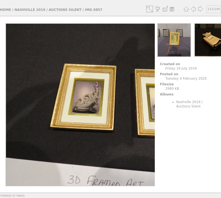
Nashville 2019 (29, 10)
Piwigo (20, 195)
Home (5, 10)
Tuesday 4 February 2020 (186, 78)
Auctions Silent (65, 10)
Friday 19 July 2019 (181, 68)
